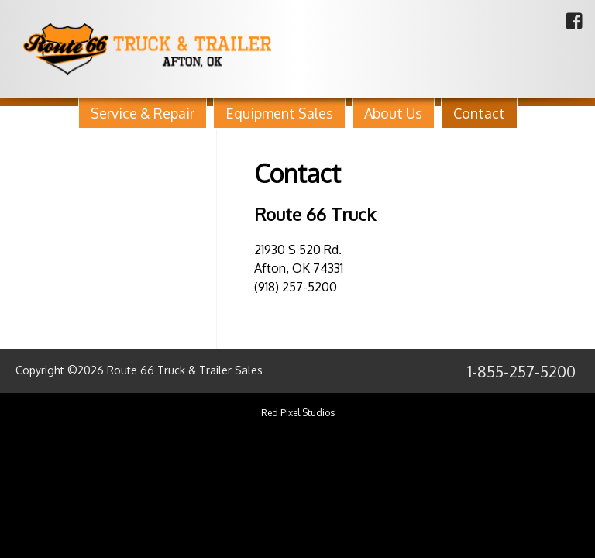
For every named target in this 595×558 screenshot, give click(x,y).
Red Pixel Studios (298, 412)
